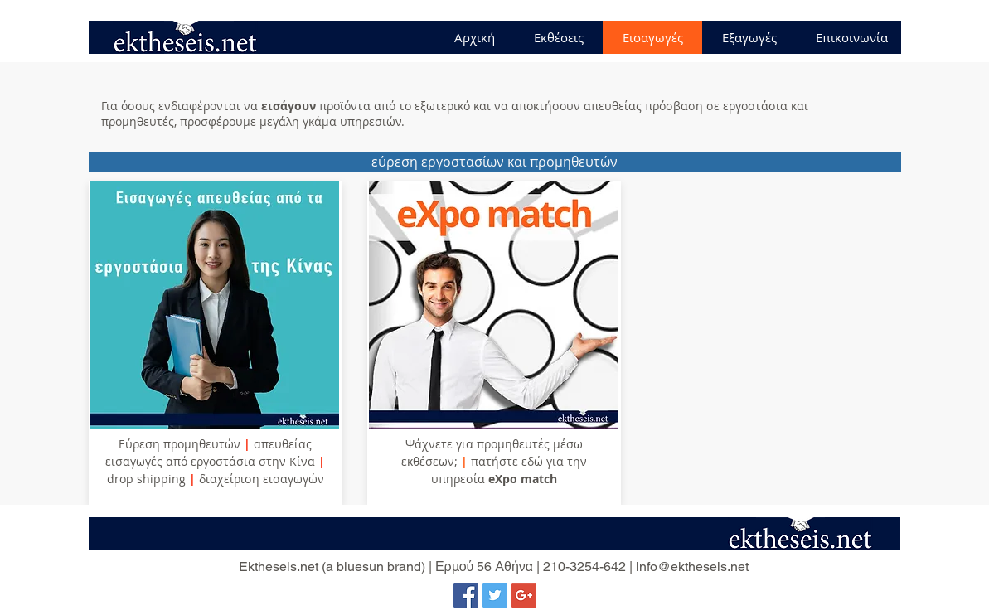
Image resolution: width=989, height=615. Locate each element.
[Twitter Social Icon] (494, 595)
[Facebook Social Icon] (465, 595)
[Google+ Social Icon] (523, 595)
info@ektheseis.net (692, 566)
